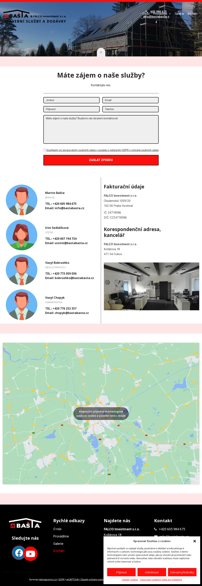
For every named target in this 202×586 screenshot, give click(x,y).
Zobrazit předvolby (182, 572)
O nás (146, 13)
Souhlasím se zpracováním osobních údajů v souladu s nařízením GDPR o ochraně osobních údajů (102, 150)
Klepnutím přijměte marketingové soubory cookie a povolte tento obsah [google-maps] (101, 413)
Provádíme (162, 13)
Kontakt (192, 13)
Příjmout (121, 572)
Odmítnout (152, 572)
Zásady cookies (130, 579)
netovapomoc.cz (48, 579)
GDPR (61, 579)
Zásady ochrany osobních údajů (97, 579)
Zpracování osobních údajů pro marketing (161, 579)
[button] (194, 541)
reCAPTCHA (72, 579)
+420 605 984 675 (172, 529)
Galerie (179, 13)
